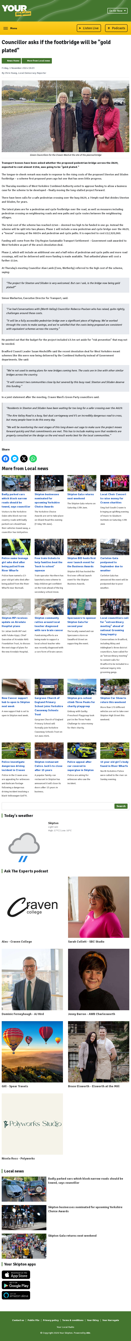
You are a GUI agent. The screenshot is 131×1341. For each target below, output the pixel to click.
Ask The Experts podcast (26, 871)
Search (121, 806)
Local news (14, 1171)
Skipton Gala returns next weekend (81, 487)
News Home (13, 60)
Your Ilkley (93, 1320)
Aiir (88, 1332)
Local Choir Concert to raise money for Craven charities (114, 489)
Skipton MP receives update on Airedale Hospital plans (16, 613)
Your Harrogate (110, 1320)
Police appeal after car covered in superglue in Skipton (81, 757)
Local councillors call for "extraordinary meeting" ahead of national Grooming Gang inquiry (114, 617)
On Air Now (117, 10)
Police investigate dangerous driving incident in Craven (16, 757)
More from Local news (38, 60)
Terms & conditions (72, 1320)
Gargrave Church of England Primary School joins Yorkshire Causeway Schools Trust (49, 697)
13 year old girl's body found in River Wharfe (114, 755)
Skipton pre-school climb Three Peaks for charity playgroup (81, 693)
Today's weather (18, 815)
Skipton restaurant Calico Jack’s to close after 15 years (49, 757)
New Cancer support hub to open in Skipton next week (16, 693)
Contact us (18, 1320)
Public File (33, 1320)
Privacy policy (51, 1320)
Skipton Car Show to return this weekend (114, 691)
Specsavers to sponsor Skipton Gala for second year (81, 613)
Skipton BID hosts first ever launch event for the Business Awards (81, 553)
